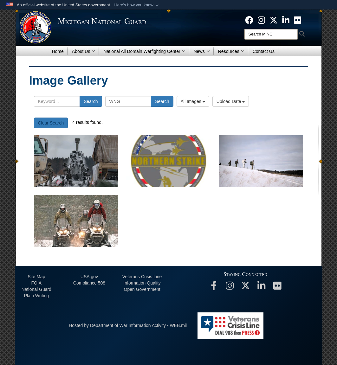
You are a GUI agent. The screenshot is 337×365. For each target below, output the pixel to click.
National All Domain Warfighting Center (144, 51)
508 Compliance (89, 282)
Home (58, 51)
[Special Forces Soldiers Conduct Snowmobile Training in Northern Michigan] (76, 221)
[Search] (271, 34)
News (202, 51)
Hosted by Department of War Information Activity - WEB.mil (128, 325)
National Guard (36, 289)
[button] (137, 5)
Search (91, 101)
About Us (83, 51)
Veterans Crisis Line (142, 276)
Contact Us (264, 51)
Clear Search (51, 122)
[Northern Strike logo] (168, 161)
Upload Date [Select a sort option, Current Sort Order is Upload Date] (231, 101)
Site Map (36, 276)
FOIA (36, 282)
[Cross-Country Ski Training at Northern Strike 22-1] (261, 161)
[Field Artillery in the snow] (76, 161)
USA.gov (89, 276)
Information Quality (142, 282)
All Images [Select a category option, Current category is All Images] (193, 101)
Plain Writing (36, 295)
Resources (231, 51)
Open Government (142, 289)
